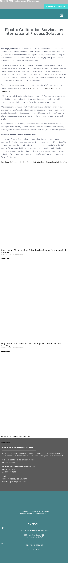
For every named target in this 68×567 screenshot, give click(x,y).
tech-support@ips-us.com (14, 481)
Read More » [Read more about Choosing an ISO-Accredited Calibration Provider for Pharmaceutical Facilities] (5, 258)
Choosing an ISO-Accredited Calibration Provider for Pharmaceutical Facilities (33, 251)
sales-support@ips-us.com (14, 479)
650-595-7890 (34, 549)
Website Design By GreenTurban (15, 565)
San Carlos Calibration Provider (15, 436)
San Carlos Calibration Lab (33, 162)
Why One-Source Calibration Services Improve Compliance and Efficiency (31, 344)
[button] (61, 15)
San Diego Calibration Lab (11, 162)
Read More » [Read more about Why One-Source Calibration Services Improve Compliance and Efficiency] (5, 351)
